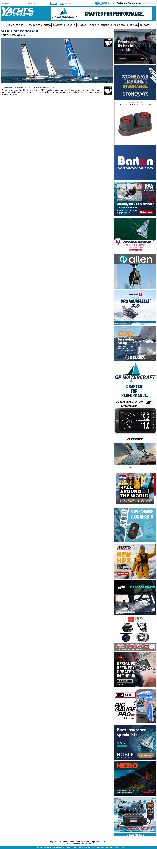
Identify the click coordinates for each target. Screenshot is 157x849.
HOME (11, 25)
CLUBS (47, 25)
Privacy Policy (87, 844)
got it (124, 847)
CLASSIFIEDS (118, 25)
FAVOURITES (35, 25)
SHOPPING (132, 25)
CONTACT (144, 25)
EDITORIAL (21, 25)
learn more (113, 847)
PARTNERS (103, 25)
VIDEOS (92, 25)
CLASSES (57, 25)
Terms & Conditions (72, 844)
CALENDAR (70, 25)
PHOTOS (81, 25)
